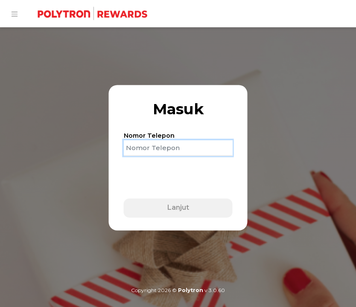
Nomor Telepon (149, 135)
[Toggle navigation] (14, 14)
